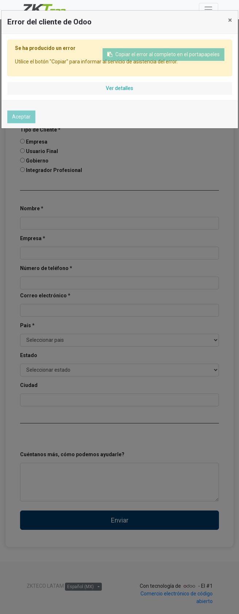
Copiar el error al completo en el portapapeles (163, 56)
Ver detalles (119, 88)
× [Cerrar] (230, 20)
